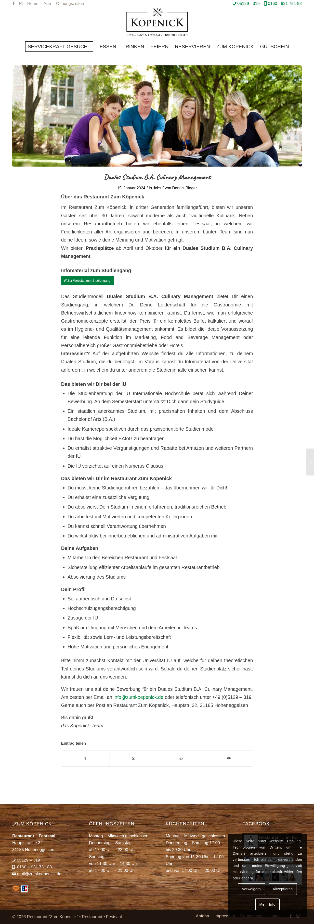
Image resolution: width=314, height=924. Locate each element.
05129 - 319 (248, 3)
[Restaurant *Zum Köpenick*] (157, 23)
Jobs (157, 188)
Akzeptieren (283, 889)
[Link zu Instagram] (21, 3)
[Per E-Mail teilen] (229, 758)
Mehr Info (267, 904)
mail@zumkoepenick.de (39, 874)
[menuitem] (33, 3)
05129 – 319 (28, 860)
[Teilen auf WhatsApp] (181, 758)
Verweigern (251, 889)
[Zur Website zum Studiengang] (87, 280)
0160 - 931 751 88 (285, 3)
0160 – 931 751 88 (34, 867)
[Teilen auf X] (133, 758)
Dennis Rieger (184, 188)
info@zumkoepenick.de (138, 697)
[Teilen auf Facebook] (85, 758)
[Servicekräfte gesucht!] (310, 462)
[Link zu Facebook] (13, 3)
